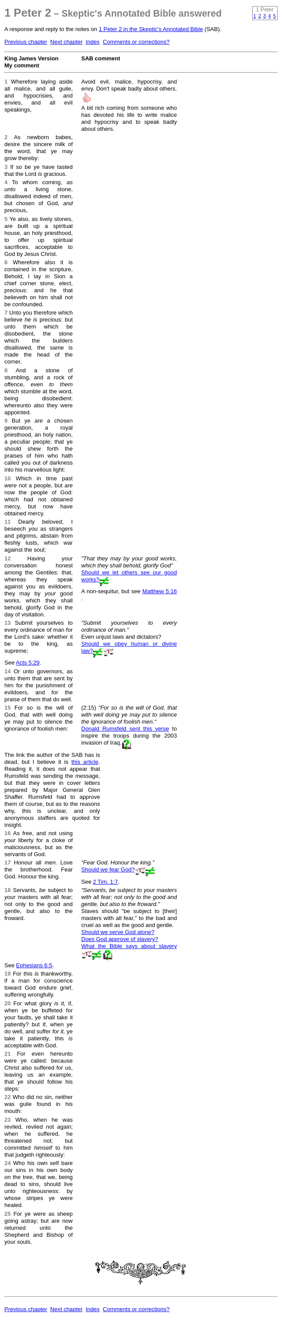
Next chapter (66, 41)
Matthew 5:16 (159, 591)
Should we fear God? (108, 869)
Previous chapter (25, 41)
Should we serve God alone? (118, 932)
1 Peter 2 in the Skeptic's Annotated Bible (151, 29)
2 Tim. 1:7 (105, 881)
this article (85, 762)
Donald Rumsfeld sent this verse (125, 728)
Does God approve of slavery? (120, 939)
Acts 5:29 (27, 662)
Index (93, 41)
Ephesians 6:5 (34, 965)
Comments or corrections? (136, 41)
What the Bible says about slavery (129, 946)
